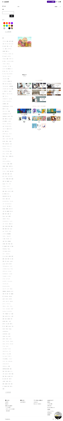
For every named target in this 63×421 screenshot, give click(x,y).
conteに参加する (22, 402)
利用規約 (48, 409)
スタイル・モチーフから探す (10, 409)
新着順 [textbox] (56, 6)
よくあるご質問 (49, 403)
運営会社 (48, 402)
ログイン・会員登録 (51, 1)
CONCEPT (6, 402)
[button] (24, 114)
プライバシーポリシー (50, 411)
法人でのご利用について (51, 407)
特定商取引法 (49, 412)
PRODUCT (6, 403)
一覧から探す (8, 410)
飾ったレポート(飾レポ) (37, 403)
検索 (11, 16)
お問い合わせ (49, 405)
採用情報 (48, 414)
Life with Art (36, 402)
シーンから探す (8, 407)
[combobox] (58, 6)
